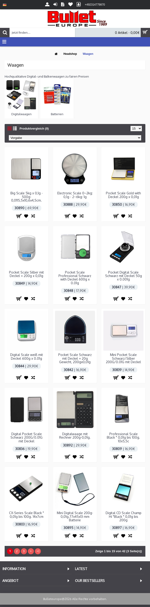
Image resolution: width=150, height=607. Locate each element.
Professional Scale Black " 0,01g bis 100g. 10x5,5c (123, 437)
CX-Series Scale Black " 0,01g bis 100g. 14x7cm (26, 514)
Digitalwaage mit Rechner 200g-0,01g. (75, 435)
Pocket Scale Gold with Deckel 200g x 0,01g (123, 195)
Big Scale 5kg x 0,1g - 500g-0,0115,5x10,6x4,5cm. (26, 196)
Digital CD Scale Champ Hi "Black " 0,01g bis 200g (123, 516)
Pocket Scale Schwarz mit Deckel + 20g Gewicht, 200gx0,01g (75, 358)
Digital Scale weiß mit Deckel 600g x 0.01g (26, 356)
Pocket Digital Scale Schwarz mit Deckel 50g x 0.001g (123, 275)
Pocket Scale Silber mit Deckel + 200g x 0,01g (26, 274)
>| (37, 551)
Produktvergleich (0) (34, 128)
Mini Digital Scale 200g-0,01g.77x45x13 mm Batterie (75, 516)
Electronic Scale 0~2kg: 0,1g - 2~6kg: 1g (75, 195)
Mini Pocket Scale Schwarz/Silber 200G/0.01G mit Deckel (123, 358)
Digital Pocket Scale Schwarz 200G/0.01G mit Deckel (26, 437)
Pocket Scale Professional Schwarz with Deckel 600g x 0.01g (75, 277)
